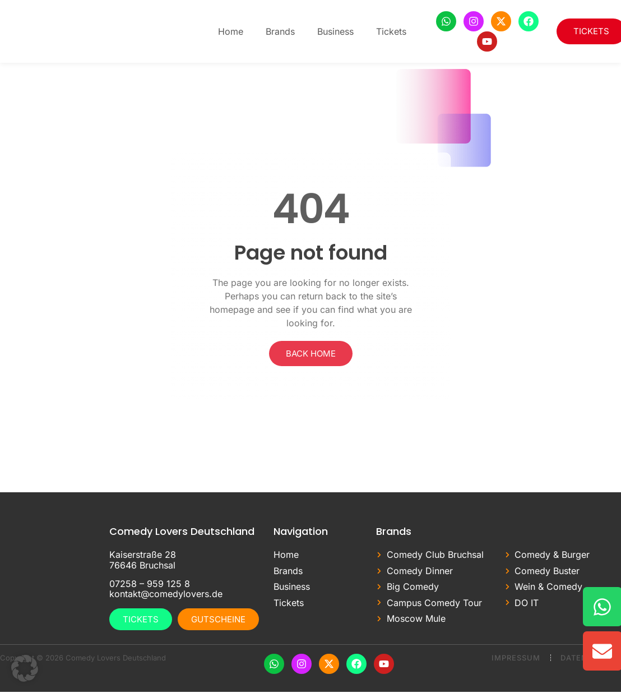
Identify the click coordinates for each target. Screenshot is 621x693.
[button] (24, 668)
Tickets (391, 31)
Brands (280, 31)
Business (335, 31)
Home (230, 31)
